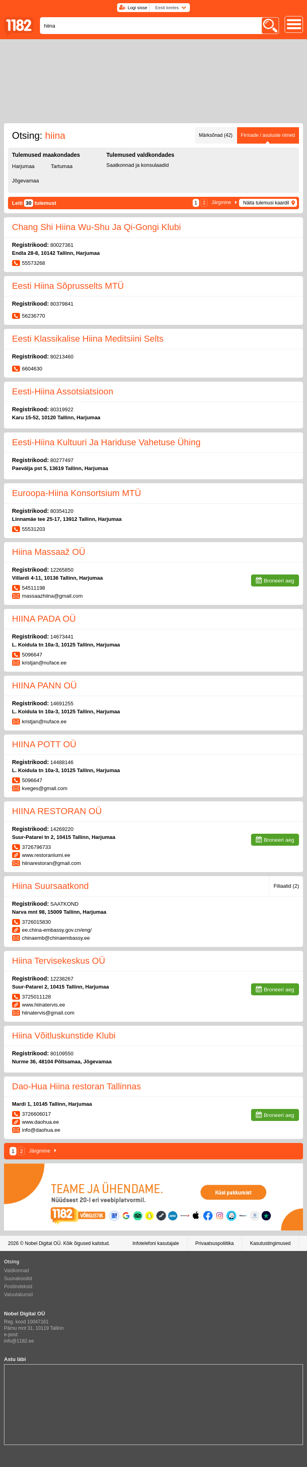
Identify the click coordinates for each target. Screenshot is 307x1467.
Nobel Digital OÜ (42, 1243)
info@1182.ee (19, 1341)
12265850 (62, 570)
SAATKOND (64, 904)
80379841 (62, 304)
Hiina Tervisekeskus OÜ (58, 961)
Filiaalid (286, 886)
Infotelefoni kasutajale (155, 1243)
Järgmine (221, 202)
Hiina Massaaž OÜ (48, 552)
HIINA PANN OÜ (44, 685)
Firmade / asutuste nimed (268, 135)
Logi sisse (137, 7)
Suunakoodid (18, 1278)
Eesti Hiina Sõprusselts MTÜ (68, 286)
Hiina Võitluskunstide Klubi (64, 1036)
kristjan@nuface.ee (44, 663)
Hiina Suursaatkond (50, 886)
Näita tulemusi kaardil (266, 203)
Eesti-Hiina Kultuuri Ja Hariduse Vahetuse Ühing (106, 442)
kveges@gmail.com (45, 788)
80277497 (62, 460)
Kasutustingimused (270, 1243)
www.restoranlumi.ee (46, 855)
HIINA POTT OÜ (44, 744)
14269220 (62, 829)
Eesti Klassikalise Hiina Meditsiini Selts (87, 339)
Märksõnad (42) (216, 135)
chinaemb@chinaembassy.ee (56, 938)
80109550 (62, 1054)
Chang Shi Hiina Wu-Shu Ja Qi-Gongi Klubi (96, 227)
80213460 (62, 357)
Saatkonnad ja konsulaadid (137, 165)
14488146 (62, 762)
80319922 (62, 409)
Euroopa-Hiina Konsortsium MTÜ (76, 493)
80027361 (62, 245)
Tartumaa (61, 166)
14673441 (62, 637)
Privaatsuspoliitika (214, 1243)
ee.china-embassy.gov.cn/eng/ (57, 930)
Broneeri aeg (279, 581)
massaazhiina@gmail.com (52, 596)
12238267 (62, 979)
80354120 (62, 511)
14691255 (62, 703)
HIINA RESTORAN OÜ (57, 811)
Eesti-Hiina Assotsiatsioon (62, 391)
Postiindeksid (18, 1286)
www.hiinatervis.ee (43, 1005)
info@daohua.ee (41, 1130)
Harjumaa (23, 166)
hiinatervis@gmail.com (48, 1013)
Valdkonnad (16, 1270)
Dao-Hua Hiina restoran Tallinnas (76, 1086)
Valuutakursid (18, 1294)
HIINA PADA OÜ (44, 619)
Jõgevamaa (25, 181)
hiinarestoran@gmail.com (51, 863)
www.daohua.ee (40, 1122)
